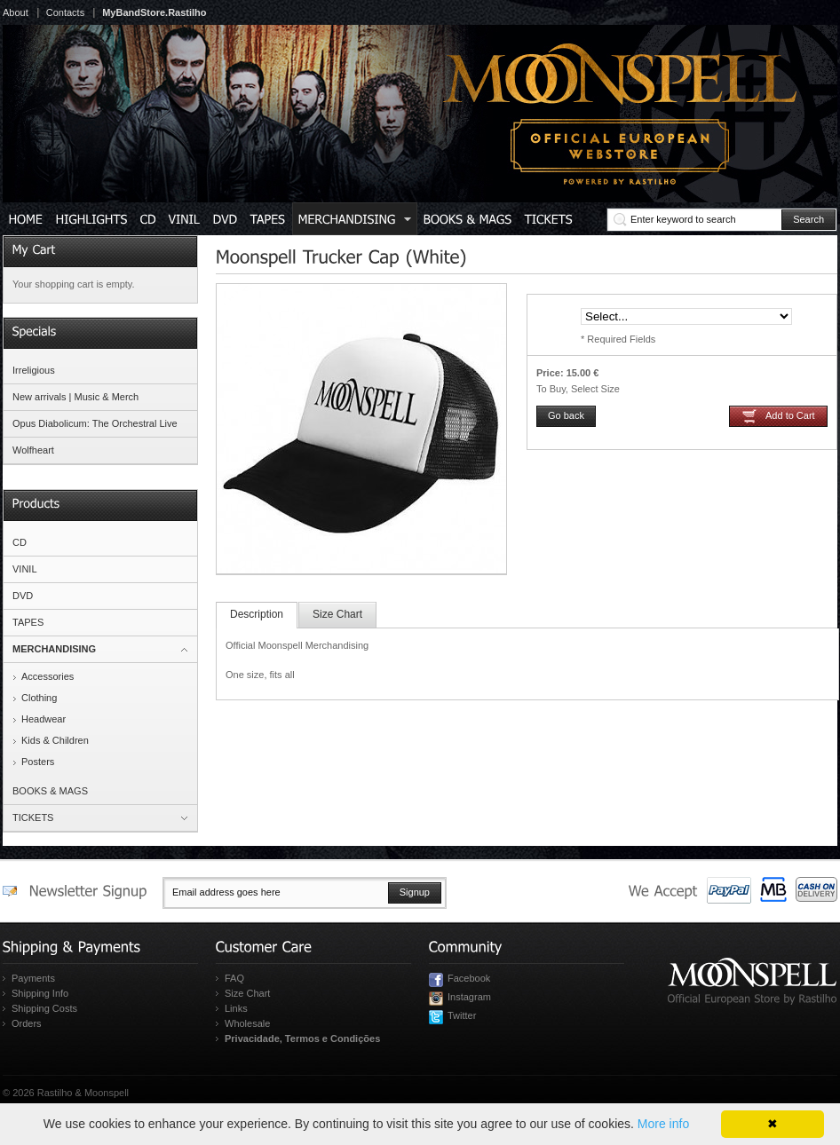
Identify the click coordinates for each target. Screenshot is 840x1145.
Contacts (65, 12)
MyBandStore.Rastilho (154, 12)
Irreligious (33, 370)
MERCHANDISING (54, 649)
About (15, 12)
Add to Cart (790, 415)
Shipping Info (40, 993)
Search (808, 219)
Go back (566, 415)
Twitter (462, 1015)
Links (236, 1008)
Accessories (47, 676)
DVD (22, 595)
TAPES (28, 622)
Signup (415, 892)
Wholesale (247, 1023)
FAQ (234, 978)
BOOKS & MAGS (50, 791)
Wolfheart (33, 450)
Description (256, 614)
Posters (37, 761)
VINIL (24, 569)
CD (19, 542)
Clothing (39, 697)
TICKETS (32, 817)
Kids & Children (55, 740)
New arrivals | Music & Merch (75, 396)
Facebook (469, 978)
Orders (27, 1023)
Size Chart (337, 614)
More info (663, 1124)
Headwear (43, 719)
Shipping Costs (44, 1008)
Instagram (469, 996)
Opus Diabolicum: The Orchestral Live (95, 423)
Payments (33, 978)
